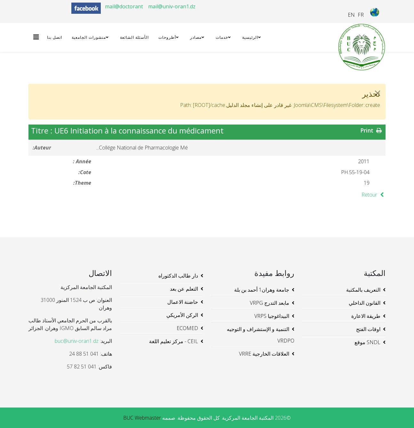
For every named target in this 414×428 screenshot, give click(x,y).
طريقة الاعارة (365, 315)
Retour (374, 194)
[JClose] (377, 93)
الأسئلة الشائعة (134, 37)
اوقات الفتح (368, 329)
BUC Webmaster (142, 417)
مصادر (196, 37)
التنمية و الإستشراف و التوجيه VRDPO (260, 335)
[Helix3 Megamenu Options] (37, 37)
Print (371, 130)
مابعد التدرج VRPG (269, 302)
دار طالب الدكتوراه (178, 275)
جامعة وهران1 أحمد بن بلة (261, 289)
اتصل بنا (54, 37)
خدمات (222, 37)
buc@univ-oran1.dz (77, 340)
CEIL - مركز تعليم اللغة (173, 341)
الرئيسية (250, 37)
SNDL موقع (367, 342)
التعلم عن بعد (184, 288)
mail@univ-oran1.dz (171, 6)
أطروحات (167, 37)
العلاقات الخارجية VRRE (264, 353)
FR (361, 14)
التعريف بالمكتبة (363, 289)
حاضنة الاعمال (182, 301)
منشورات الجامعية (89, 37)
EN (351, 14)
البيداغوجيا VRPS (271, 315)
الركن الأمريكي (182, 315)
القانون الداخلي (364, 302)
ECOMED (187, 328)
